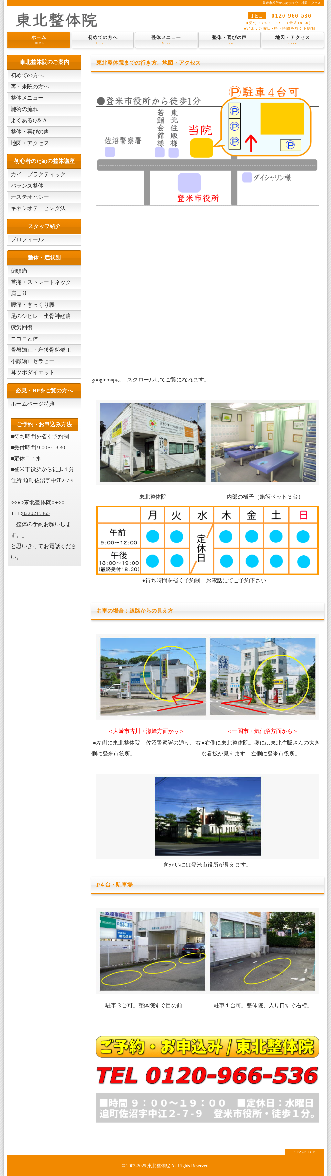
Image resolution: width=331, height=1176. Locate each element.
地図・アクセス (293, 40)
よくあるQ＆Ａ (29, 120)
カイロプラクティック (38, 174)
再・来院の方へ (30, 87)
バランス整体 (27, 186)
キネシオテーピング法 (38, 208)
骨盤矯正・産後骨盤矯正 (41, 350)
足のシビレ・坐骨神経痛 (41, 316)
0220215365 (36, 513)
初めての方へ (102, 40)
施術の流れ (24, 109)
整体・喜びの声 (229, 40)
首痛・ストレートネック (41, 282)
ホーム (38, 40)
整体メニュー (166, 40)
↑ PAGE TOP (304, 1152)
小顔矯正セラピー (33, 361)
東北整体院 (158, 1165)
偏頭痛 (19, 271)
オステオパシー (30, 197)
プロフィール (27, 240)
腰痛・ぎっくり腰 (33, 305)
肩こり (19, 293)
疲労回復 (22, 327)
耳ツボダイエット (33, 373)
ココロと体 (24, 339)
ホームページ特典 (33, 404)
